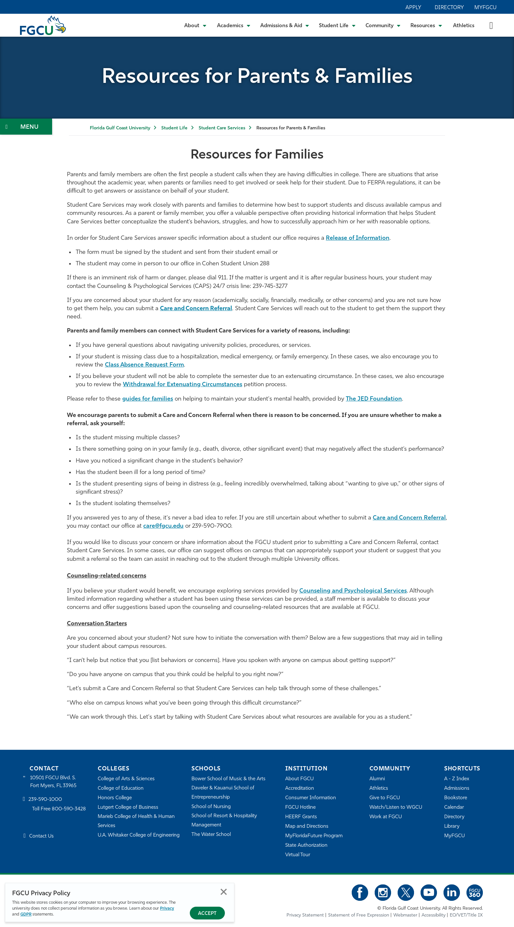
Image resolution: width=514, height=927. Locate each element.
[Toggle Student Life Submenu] (337, 25)
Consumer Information (310, 798)
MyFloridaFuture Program (314, 836)
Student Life (174, 128)
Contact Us (41, 836)
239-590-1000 (45, 799)
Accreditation (299, 788)
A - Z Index (456, 779)
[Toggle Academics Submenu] (233, 25)
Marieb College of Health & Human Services (136, 821)
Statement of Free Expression (358, 915)
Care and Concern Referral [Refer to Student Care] (409, 518)
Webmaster (405, 915)
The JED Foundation (374, 399)
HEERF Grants (301, 817)
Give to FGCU (384, 798)
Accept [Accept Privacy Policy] (207, 913)
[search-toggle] (491, 25)
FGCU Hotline (300, 807)
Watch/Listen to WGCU (395, 807)
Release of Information (357, 238)
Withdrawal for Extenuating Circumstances (182, 385)
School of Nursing (211, 806)
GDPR (25, 914)
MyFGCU (485, 7)
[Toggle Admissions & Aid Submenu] (284, 25)
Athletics (463, 25)
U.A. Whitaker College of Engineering (139, 835)
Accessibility (433, 915)
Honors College (115, 798)
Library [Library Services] (452, 826)
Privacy (167, 908)
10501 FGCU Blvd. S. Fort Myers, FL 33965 (53, 782)
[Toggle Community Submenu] (383, 25)
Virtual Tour (297, 855)
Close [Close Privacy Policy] (224, 892)
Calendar (454, 807)
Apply (413, 7)
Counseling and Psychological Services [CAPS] (353, 591)
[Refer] (196, 309)
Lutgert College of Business (128, 807)
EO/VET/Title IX (466, 915)
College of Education (121, 788)
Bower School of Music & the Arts (228, 779)
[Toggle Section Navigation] (26, 127)
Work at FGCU (385, 817)
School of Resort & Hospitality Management (224, 821)
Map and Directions (306, 826)
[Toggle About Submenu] (195, 25)
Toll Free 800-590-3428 (59, 809)
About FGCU (299, 779)
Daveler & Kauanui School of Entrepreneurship (222, 793)
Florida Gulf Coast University (120, 128)
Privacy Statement (305, 915)
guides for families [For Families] (147, 399)
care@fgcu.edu (163, 526)
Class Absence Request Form (144, 365)
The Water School (211, 834)
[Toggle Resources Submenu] (426, 25)
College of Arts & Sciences (126, 779)
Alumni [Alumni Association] (377, 779)
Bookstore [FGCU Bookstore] (455, 798)
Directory (449, 7)
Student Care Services (222, 128)
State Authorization (306, 845)
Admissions (456, 788)
